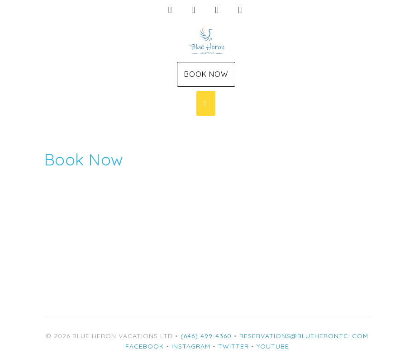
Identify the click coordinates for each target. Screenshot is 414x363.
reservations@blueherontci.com (303, 336)
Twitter (233, 346)
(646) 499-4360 (206, 336)
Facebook (144, 346)
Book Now (206, 74)
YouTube (273, 346)
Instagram (190, 346)
